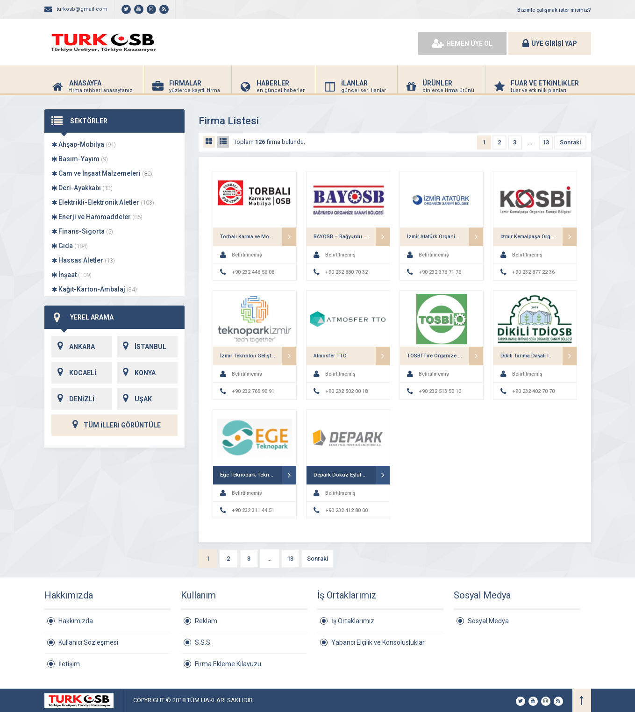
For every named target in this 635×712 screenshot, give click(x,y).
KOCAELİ (73, 373)
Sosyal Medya (488, 621)
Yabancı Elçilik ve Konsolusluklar (378, 642)
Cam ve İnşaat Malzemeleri (101, 173)
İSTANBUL (141, 346)
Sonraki (570, 142)
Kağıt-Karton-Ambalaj (94, 289)
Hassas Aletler (83, 260)
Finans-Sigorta (82, 231)
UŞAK (134, 399)
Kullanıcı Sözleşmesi (88, 642)
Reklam (206, 621)
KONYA (136, 373)
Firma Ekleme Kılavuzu (228, 664)
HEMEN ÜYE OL (462, 43)
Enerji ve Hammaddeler (97, 217)
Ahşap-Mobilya (83, 144)
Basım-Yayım (79, 159)
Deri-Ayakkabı (82, 188)
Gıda (69, 245)
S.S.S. (203, 642)
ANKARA (73, 346)
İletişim (69, 664)
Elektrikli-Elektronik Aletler (102, 202)
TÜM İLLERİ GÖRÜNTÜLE (114, 425)
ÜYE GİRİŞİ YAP (549, 43)
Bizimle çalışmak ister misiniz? (554, 10)
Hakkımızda (75, 621)
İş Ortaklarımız (352, 621)
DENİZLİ (72, 399)
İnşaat (71, 274)
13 (545, 142)
